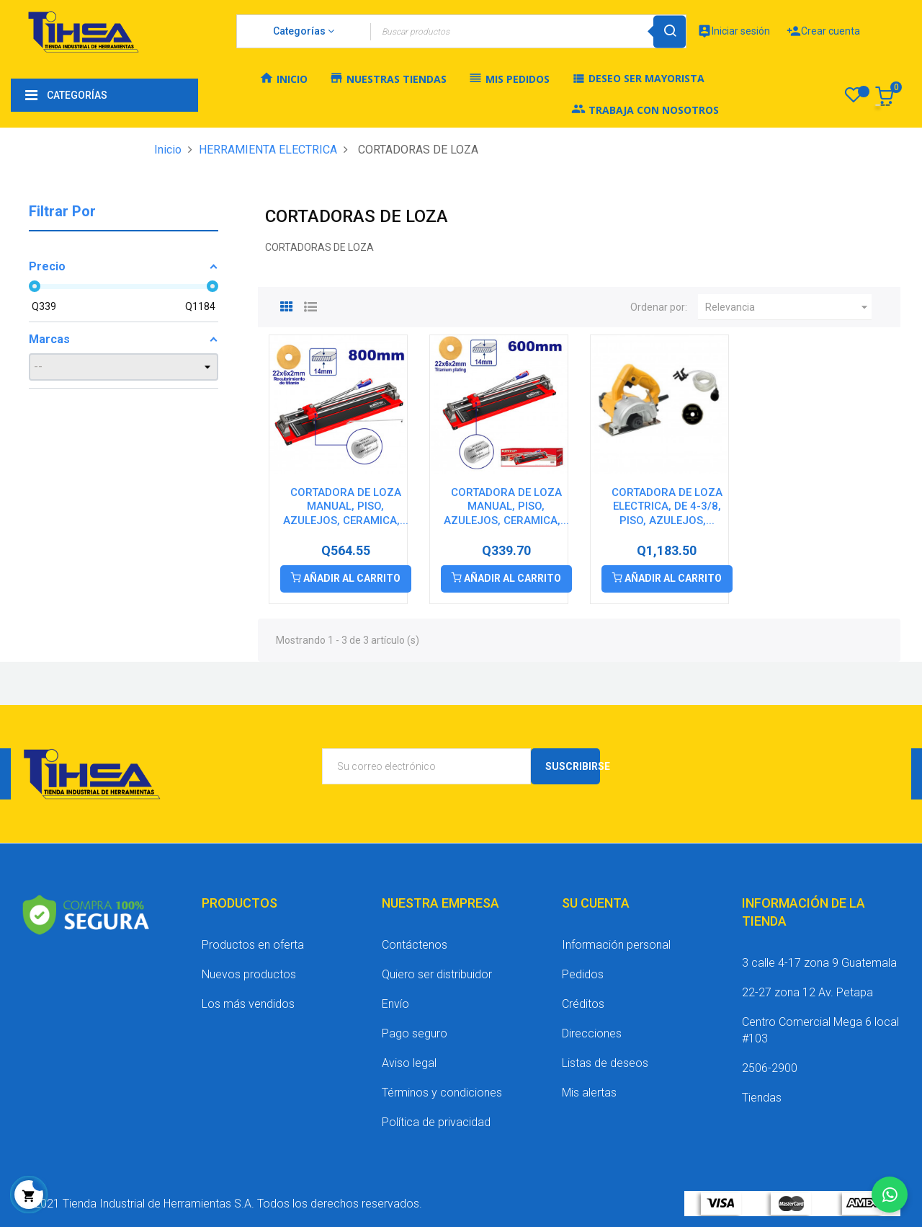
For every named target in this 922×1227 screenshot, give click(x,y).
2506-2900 (769, 1068)
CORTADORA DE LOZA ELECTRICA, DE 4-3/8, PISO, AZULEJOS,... (667, 507)
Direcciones (592, 1033)
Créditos (583, 1004)
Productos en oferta (253, 945)
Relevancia (788, 307)
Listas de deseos (605, 1063)
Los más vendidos (248, 1004)
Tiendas (762, 1097)
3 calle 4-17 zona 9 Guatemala (819, 963)
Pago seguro (414, 1033)
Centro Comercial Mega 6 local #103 (820, 1030)
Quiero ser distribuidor (437, 974)
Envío (395, 1004)
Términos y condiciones (442, 1092)
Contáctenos (414, 945)
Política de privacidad (436, 1122)
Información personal (616, 945)
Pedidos (583, 974)
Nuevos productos (249, 974)
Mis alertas (589, 1092)
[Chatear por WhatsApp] (890, 1195)
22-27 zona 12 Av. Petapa (807, 992)
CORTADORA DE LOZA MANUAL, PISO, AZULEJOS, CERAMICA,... (345, 507)
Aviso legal (409, 1063)
